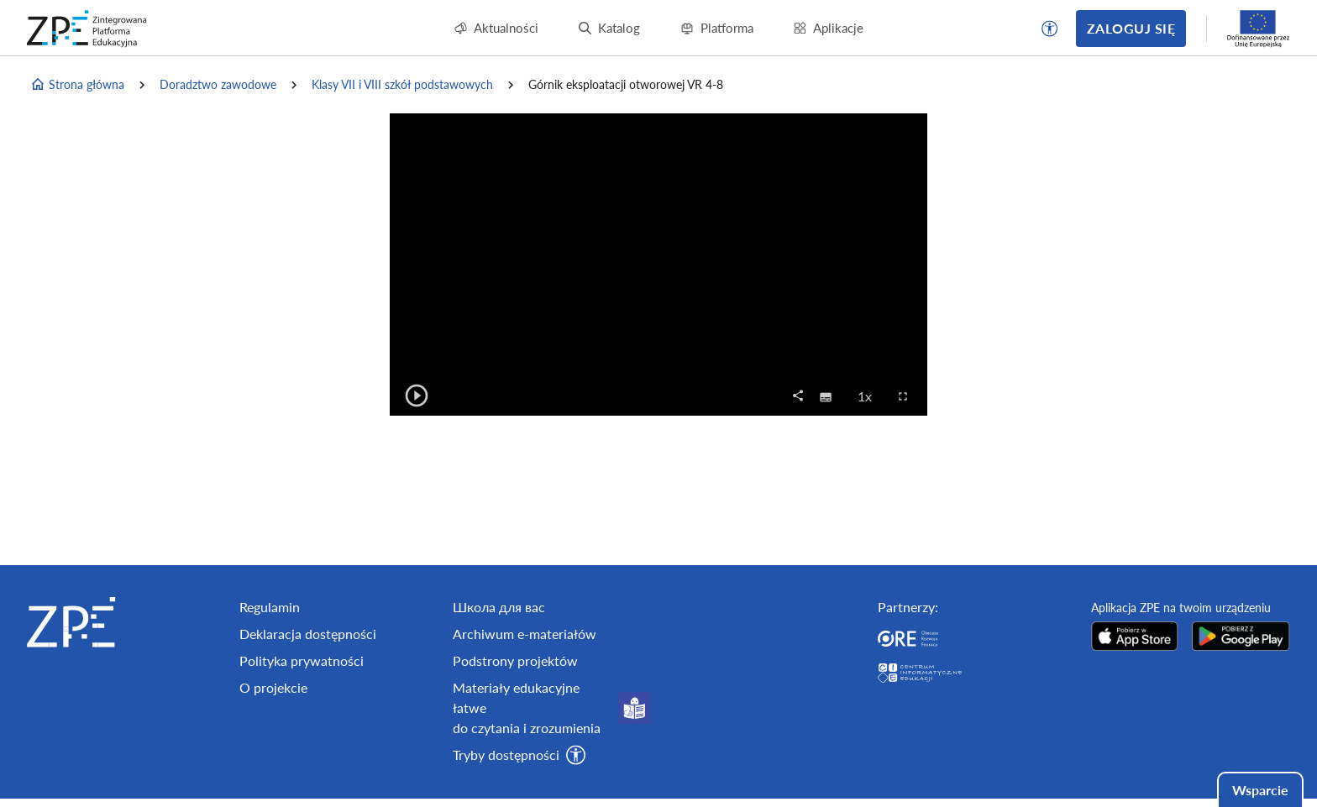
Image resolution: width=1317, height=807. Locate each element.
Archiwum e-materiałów (524, 634)
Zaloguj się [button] (1131, 28)
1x (870, 395)
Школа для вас (499, 607)
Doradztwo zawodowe (218, 84)
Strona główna (77, 84)
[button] (1050, 28)
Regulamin (269, 607)
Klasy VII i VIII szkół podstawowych (402, 84)
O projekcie (273, 687)
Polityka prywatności (301, 660)
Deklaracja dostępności (307, 634)
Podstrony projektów (515, 660)
